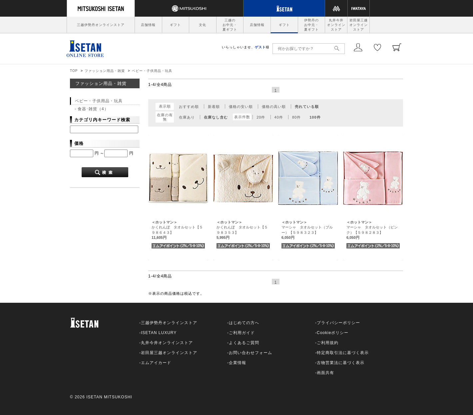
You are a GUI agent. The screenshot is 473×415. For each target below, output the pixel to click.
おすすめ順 (189, 107)
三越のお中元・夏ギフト (230, 24)
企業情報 (237, 362)
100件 (314, 117)
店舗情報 (148, 25)
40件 (278, 117)
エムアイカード (156, 362)
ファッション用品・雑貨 (105, 71)
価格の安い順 (241, 107)
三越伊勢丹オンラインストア (101, 25)
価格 (79, 143)
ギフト (175, 25)
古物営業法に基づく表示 (340, 362)
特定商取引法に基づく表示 (343, 352)
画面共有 (325, 372)
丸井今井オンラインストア (336, 24)
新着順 (214, 107)
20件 (260, 117)
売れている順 (307, 107)
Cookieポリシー (332, 332)
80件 (296, 117)
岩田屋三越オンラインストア (358, 24)
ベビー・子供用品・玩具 (152, 71)
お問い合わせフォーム (250, 352)
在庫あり (187, 117)
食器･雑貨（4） (93, 109)
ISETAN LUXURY (159, 332)
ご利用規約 (327, 342)
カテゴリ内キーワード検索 (102, 119)
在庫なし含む (216, 117)
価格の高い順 (274, 107)
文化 (202, 25)
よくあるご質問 (244, 342)
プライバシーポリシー (338, 322)
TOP (74, 71)
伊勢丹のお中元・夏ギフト (311, 24)
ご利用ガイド (242, 332)
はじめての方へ (244, 322)
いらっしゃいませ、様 (245, 47)
